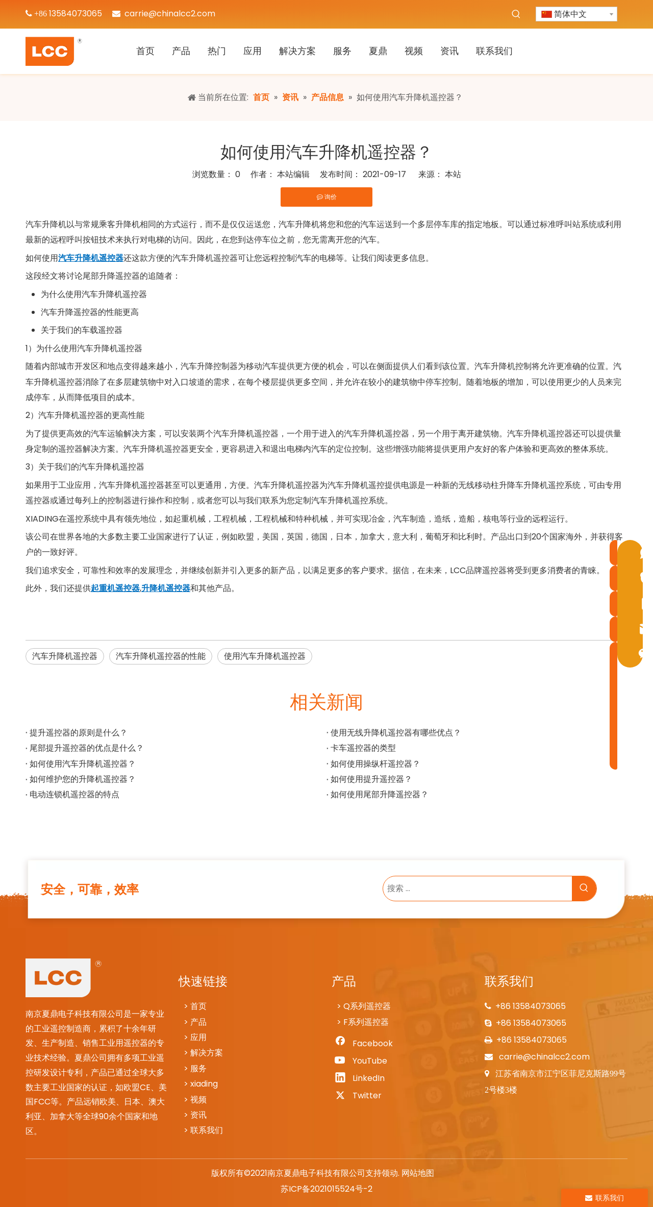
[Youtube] (362, 1061)
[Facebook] (362, 1044)
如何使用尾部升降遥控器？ (380, 794)
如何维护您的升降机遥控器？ (83, 779)
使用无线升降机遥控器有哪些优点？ (396, 732)
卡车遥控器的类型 (363, 748)
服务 (198, 1068)
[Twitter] (362, 1096)
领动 (390, 1173)
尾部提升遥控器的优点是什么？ (87, 748)
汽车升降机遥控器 (64, 656)
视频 (198, 1099)
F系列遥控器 (366, 1022)
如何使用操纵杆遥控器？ (375, 764)
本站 (453, 174)
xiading (204, 1084)
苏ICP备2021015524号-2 (326, 1189)
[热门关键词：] (516, 14)
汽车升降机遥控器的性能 (161, 656)
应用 (198, 1037)
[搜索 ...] (477, 888)
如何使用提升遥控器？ (371, 779)
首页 (198, 1006)
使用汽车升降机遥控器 (265, 656)
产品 (198, 1022)
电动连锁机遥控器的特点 (74, 794)
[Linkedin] (362, 1078)
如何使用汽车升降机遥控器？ (83, 764)
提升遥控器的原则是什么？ (79, 732)
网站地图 (417, 1173)
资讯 (198, 1115)
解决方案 (206, 1052)
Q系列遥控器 (367, 1006)
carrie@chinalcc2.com (169, 13)
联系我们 (206, 1130)
